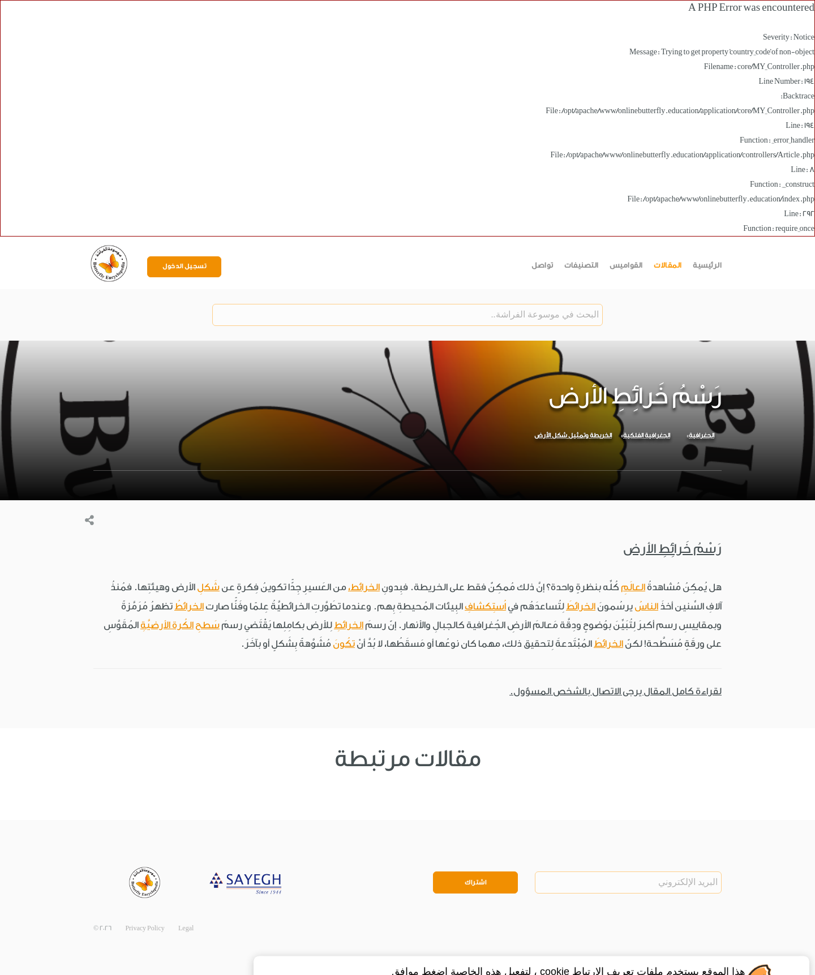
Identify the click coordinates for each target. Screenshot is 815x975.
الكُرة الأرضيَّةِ (167, 625)
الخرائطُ (189, 606)
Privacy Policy (144, 928)
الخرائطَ (580, 606)
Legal (186, 928)
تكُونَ (344, 643)
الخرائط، (364, 587)
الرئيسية (707, 265)
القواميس (626, 265)
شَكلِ (208, 587)
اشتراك (475, 882)
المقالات (668, 265)
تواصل (542, 265)
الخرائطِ (348, 625)
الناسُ (646, 606)
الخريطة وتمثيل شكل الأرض (573, 435)
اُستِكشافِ (485, 606)
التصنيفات (581, 265)
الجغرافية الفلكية (646, 435)
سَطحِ (207, 625)
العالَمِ (633, 587)
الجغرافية (701, 435)
